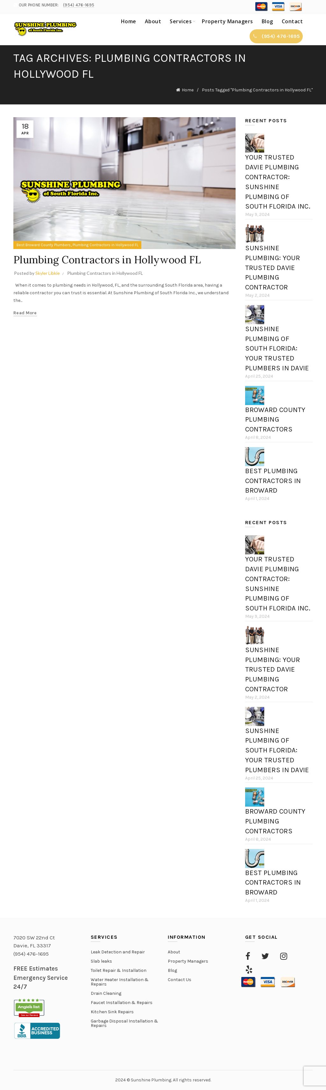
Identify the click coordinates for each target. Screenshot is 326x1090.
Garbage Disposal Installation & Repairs (124, 1023)
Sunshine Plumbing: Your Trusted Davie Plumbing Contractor (272, 267)
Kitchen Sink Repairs (112, 1012)
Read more (25, 313)
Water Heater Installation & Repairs (120, 982)
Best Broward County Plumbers (44, 245)
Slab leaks (101, 961)
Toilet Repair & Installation (118, 970)
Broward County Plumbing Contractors (275, 420)
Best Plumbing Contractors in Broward (273, 481)
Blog (267, 21)
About (153, 21)
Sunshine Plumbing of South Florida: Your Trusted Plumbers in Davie (277, 348)
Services (181, 21)
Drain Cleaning (106, 993)
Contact (292, 21)
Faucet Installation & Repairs (121, 1002)
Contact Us (179, 979)
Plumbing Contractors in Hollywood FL (105, 245)
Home (128, 21)
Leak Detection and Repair (118, 952)
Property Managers (227, 21)
